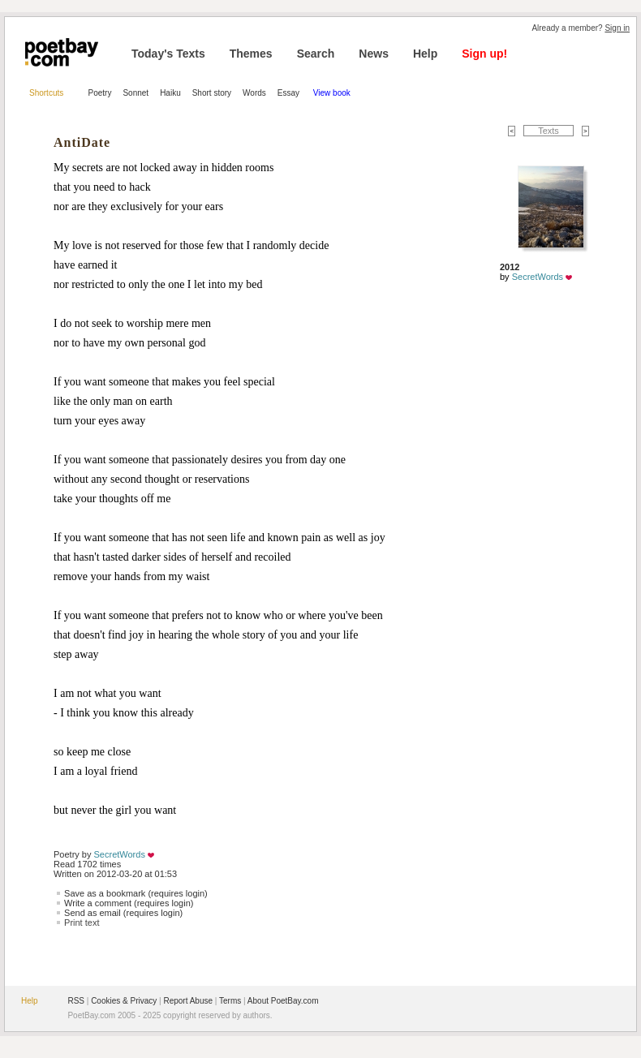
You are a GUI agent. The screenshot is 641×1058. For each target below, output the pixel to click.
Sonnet (135, 92)
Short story (211, 92)
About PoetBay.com (283, 1000)
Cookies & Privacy (124, 1000)
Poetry (100, 92)
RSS (75, 1000)
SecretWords (119, 854)
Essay (289, 92)
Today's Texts (168, 53)
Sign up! (484, 53)
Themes (251, 53)
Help (425, 53)
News (374, 53)
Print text (81, 922)
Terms (230, 1000)
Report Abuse (188, 1000)
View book (332, 92)
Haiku (170, 92)
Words (254, 92)
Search (316, 53)
